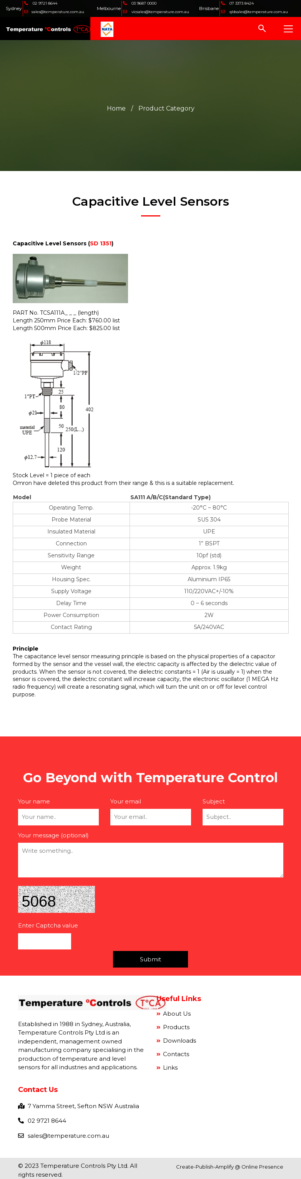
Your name (34, 801)
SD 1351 (100, 243)
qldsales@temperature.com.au (258, 11)
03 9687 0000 (143, 3)
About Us (176, 1013)
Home (116, 108)
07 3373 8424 (240, 3)
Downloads (178, 1040)
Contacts (175, 1054)
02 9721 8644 (44, 3)
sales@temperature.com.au (57, 11)
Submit (150, 959)
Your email (125, 801)
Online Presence (262, 1167)
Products (175, 1027)
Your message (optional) (53, 835)
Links (169, 1067)
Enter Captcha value (48, 925)
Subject (214, 801)
